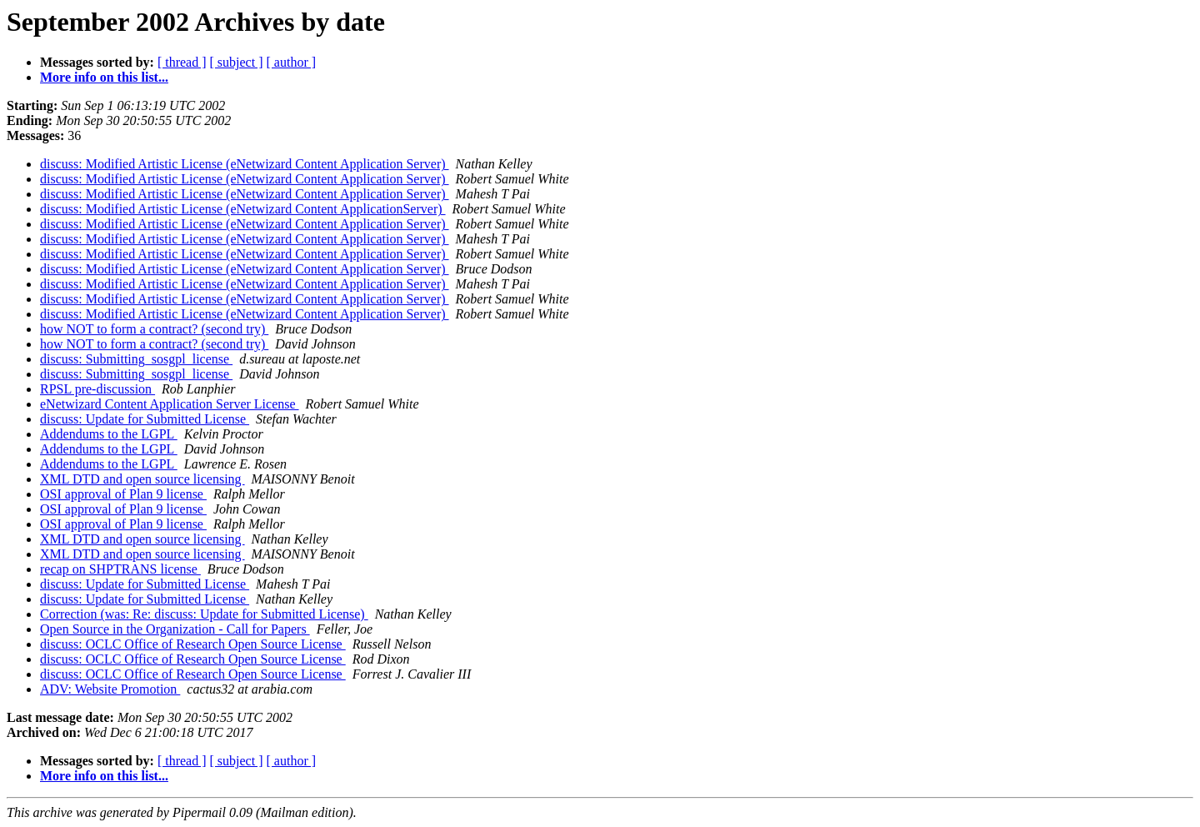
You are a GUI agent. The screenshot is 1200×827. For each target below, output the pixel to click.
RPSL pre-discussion (97, 389)
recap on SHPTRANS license (120, 569)
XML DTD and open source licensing (142, 479)
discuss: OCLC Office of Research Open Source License (193, 644)
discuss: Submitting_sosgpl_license (136, 359)
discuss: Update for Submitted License (144, 419)
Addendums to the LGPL (109, 434)
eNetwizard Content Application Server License (169, 404)
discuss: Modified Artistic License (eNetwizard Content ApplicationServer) (243, 209)
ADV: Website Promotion (110, 689)
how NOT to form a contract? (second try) (154, 329)
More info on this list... (104, 77)
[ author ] (292, 62)
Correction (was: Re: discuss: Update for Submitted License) (204, 614)
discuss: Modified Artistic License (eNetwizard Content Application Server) (244, 164)
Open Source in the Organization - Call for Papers (175, 629)
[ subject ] (236, 62)
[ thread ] (182, 62)
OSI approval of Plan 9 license (123, 494)
